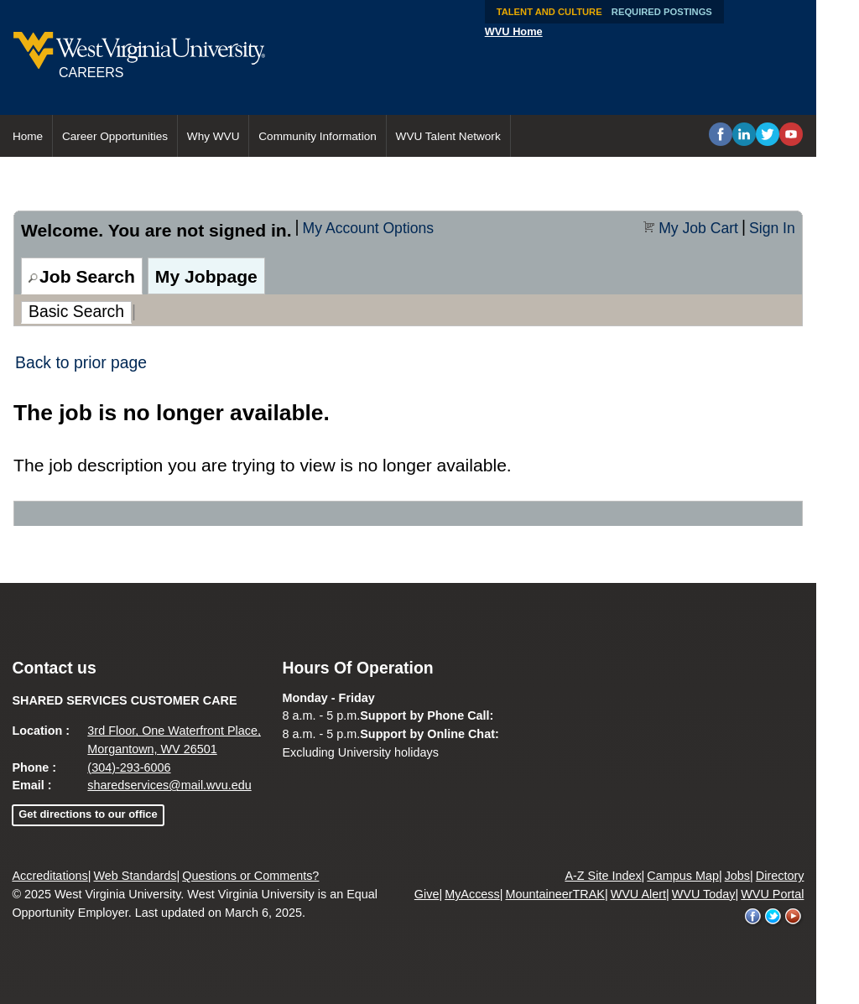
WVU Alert (638, 894)
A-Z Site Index (603, 875)
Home (28, 136)
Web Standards (135, 875)
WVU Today (704, 894)
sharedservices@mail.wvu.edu (169, 785)
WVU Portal (772, 894)
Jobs (737, 875)
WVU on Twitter (773, 917)
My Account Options (368, 228)
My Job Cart (698, 228)
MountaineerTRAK (555, 894)
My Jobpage (206, 276)
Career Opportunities (115, 136)
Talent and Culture (549, 12)
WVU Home (514, 31)
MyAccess (472, 894)
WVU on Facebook (753, 917)
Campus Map (683, 875)
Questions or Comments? (250, 875)
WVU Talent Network (448, 136)
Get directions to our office (88, 814)
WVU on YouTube (794, 917)
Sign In (772, 228)
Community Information (317, 136)
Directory (780, 875)
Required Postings (662, 12)
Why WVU (213, 136)
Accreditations (49, 875)
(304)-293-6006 (128, 767)
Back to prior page (81, 362)
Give (427, 894)
